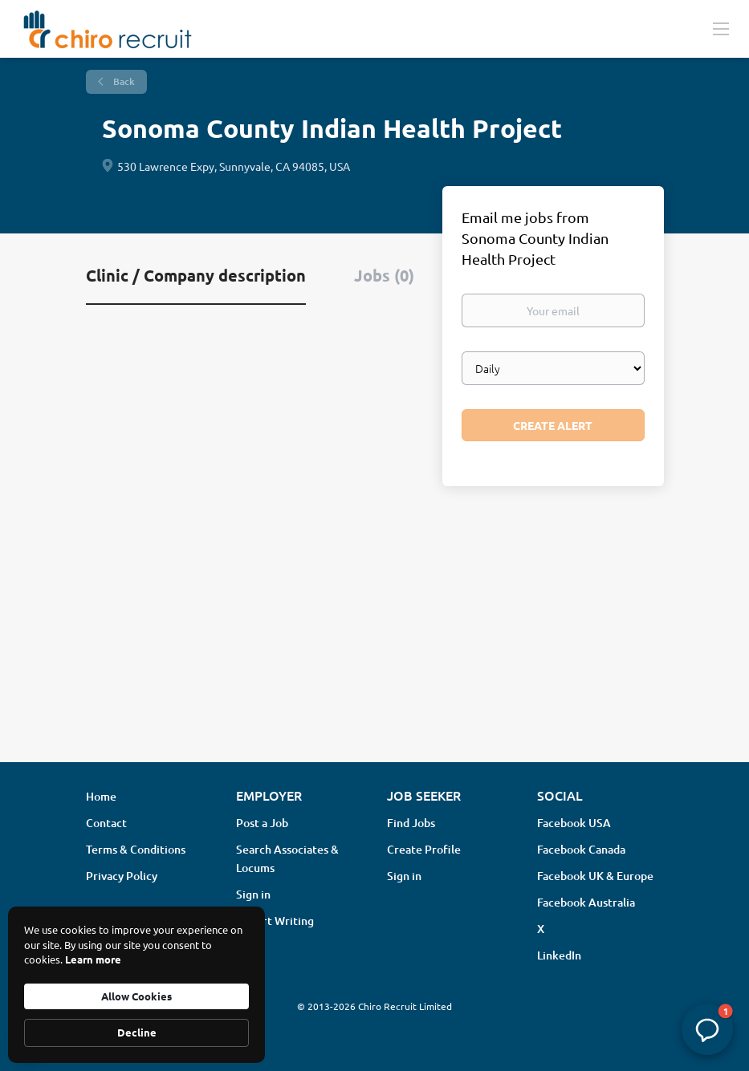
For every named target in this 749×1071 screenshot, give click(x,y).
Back (123, 81)
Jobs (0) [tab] (384, 275)
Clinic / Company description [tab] (196, 275)
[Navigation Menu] (721, 28)
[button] (707, 1029)
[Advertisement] (374, 622)
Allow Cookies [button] (136, 996)
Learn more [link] (93, 959)
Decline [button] (137, 1032)
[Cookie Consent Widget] (136, 985)
